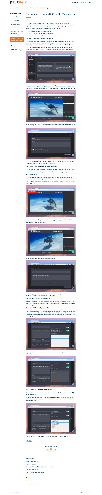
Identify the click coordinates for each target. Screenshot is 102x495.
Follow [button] (28, 18)
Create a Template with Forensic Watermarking (40, 31)
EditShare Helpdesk (14, 8)
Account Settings (15, 16)
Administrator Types (15, 24)
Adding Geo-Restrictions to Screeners (35, 472)
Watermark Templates (16, 27)
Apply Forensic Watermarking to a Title (38, 35)
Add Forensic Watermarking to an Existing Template (41, 33)
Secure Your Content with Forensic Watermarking (17, 39)
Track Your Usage (15, 20)
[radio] (47, 449)
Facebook (27, 441)
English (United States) (85, 492)
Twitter (29, 441)
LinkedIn (31, 441)
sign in (30, 483)
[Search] (81, 8)
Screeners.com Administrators (33, 8)
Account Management (45, 8)
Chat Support (83, 2)
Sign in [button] (89, 2)
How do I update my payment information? (16, 50)
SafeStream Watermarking (32, 461)
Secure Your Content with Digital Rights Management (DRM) (17, 33)
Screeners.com (23, 8)
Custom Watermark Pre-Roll (16, 44)
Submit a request (74, 2)
